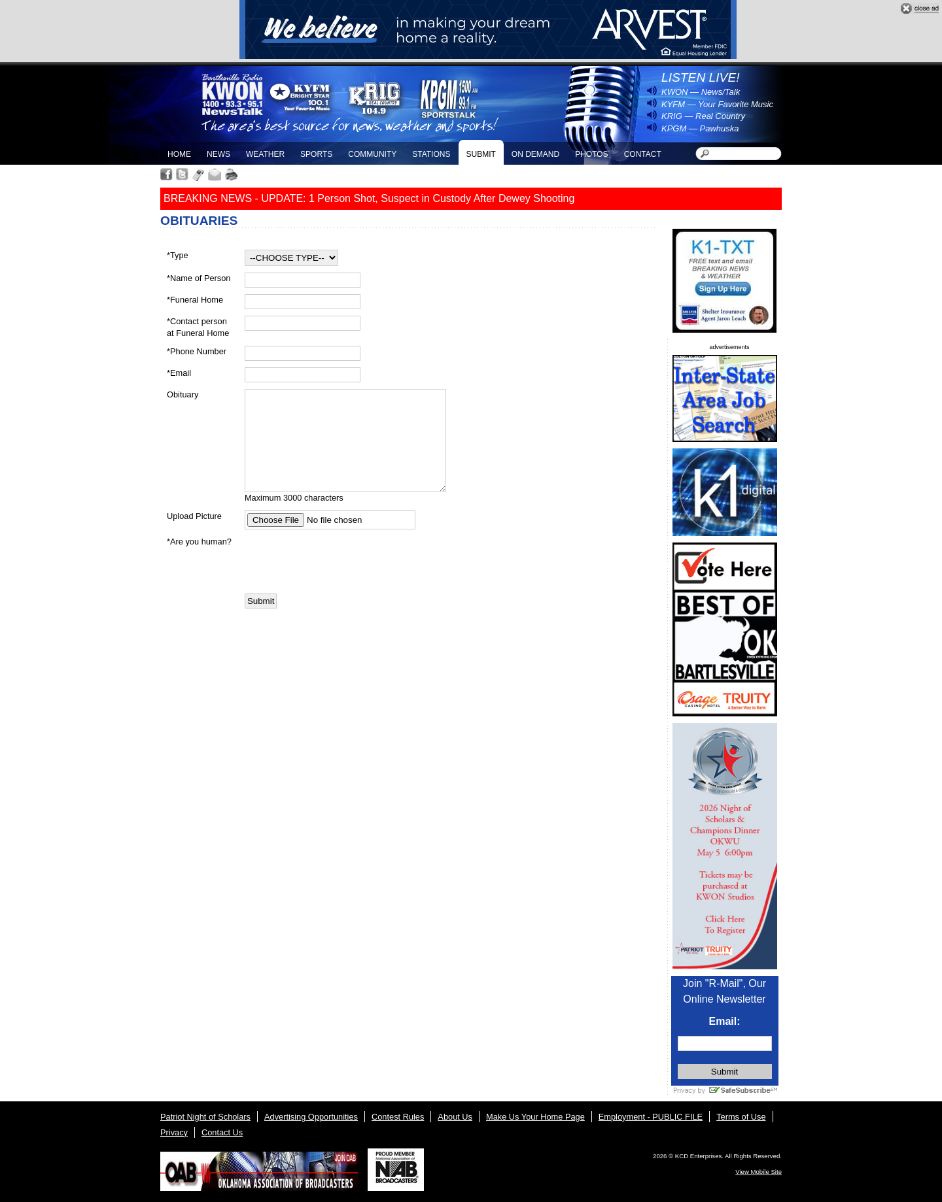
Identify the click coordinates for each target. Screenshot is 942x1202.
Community (372, 154)
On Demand (535, 154)
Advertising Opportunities (311, 1117)
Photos (591, 154)
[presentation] (344, 561)
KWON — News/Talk (700, 92)
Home (179, 154)
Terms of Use (740, 1117)
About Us (455, 1117)
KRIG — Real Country (703, 116)
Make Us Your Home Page (535, 1117)
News (218, 154)
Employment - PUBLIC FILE (651, 1117)
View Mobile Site (758, 1171)
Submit (480, 154)
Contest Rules (398, 1117)
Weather (265, 154)
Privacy (174, 1132)
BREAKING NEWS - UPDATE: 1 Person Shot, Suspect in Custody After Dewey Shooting (369, 198)
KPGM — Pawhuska (700, 128)
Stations (431, 154)
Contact (642, 154)
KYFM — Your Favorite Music (717, 104)
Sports (316, 154)
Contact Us (222, 1132)
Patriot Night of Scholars (205, 1117)
